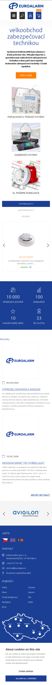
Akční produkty (26, 210)
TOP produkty (26, 204)
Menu (14, 15)
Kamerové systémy (26, 155)
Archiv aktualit (40, 495)
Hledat (22, 15)
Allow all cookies (26, 678)
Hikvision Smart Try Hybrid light (23, 462)
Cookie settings (26, 671)
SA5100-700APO (26, 257)
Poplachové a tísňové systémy (26, 117)
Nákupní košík (38, 15)
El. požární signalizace (26, 193)
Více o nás (26, 75)
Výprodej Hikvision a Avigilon (21, 389)
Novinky (26, 216)
